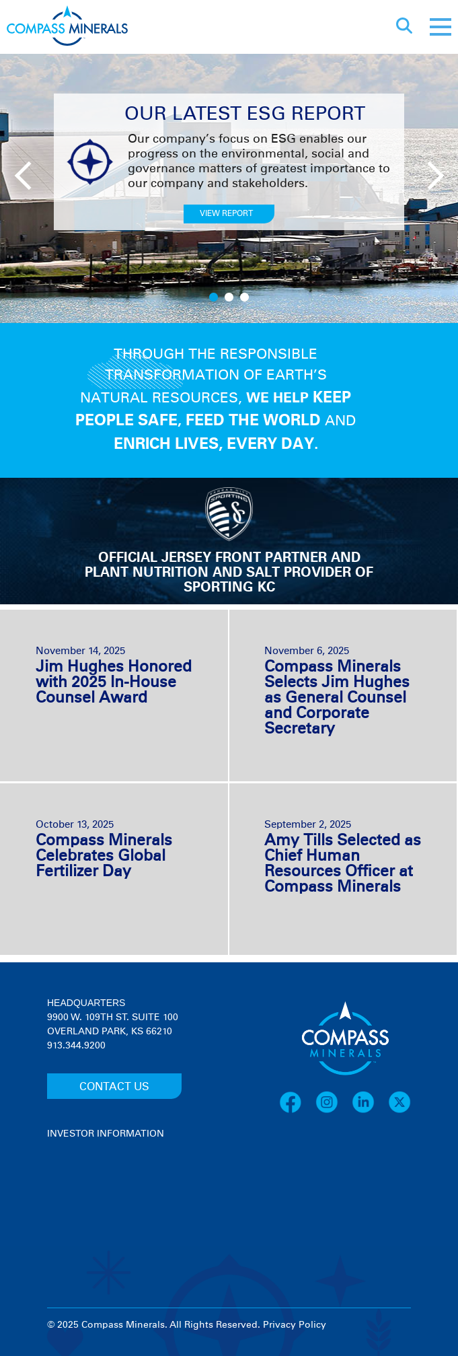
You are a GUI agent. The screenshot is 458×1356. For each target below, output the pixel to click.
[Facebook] (297, 1111)
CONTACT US (114, 1086)
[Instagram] (333, 1111)
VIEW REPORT (226, 214)
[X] (399, 1111)
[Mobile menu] (440, 27)
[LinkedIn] (370, 1111)
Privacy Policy (294, 1325)
